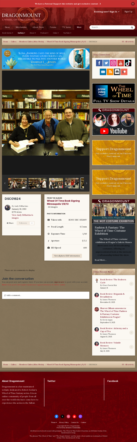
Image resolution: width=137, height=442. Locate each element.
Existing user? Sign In (106, 11)
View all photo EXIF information (67, 256)
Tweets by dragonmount (58, 385)
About (33, 33)
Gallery (21, 33)
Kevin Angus (108, 320)
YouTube (67, 33)
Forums (53, 27)
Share (10, 223)
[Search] (103, 27)
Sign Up (128, 11)
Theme (54, 422)
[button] (5, 183)
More (79, 27)
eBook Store (38, 27)
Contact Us (74, 422)
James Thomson (109, 300)
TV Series (66, 27)
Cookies (83, 422)
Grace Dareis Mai (110, 285)
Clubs (56, 33)
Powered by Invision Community (68, 428)
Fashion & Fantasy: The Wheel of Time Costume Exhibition (110, 230)
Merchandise (21, 27)
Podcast (44, 33)
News (7, 27)
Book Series (7, 33)
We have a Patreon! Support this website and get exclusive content (66, 4)
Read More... (101, 260)
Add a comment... (12, 295)
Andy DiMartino (21, 206)
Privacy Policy (64, 422)
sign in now (59, 282)
